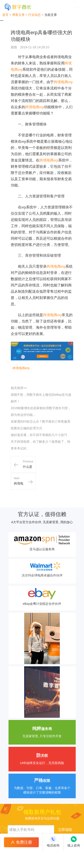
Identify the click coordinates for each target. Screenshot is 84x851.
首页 (5, 15)
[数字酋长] (18, 6)
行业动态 (34, 15)
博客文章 (18, 15)
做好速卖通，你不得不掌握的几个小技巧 (39, 435)
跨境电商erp (63, 82)
